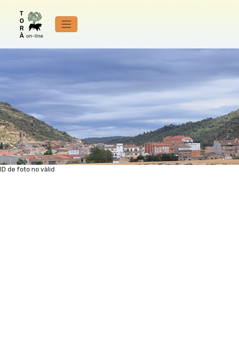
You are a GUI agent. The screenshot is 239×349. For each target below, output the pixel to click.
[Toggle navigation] (66, 24)
